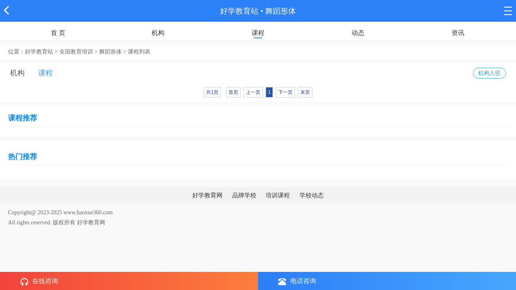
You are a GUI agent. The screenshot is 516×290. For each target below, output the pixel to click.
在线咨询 (39, 282)
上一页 (253, 92)
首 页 (58, 32)
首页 (233, 92)
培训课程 (278, 195)
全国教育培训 (76, 52)
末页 (305, 92)
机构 (158, 32)
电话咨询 (297, 281)
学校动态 (312, 195)
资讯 (458, 32)
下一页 (285, 92)
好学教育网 (207, 195)
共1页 (212, 92)
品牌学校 (244, 195)
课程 (258, 32)
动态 (358, 32)
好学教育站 (239, 11)
